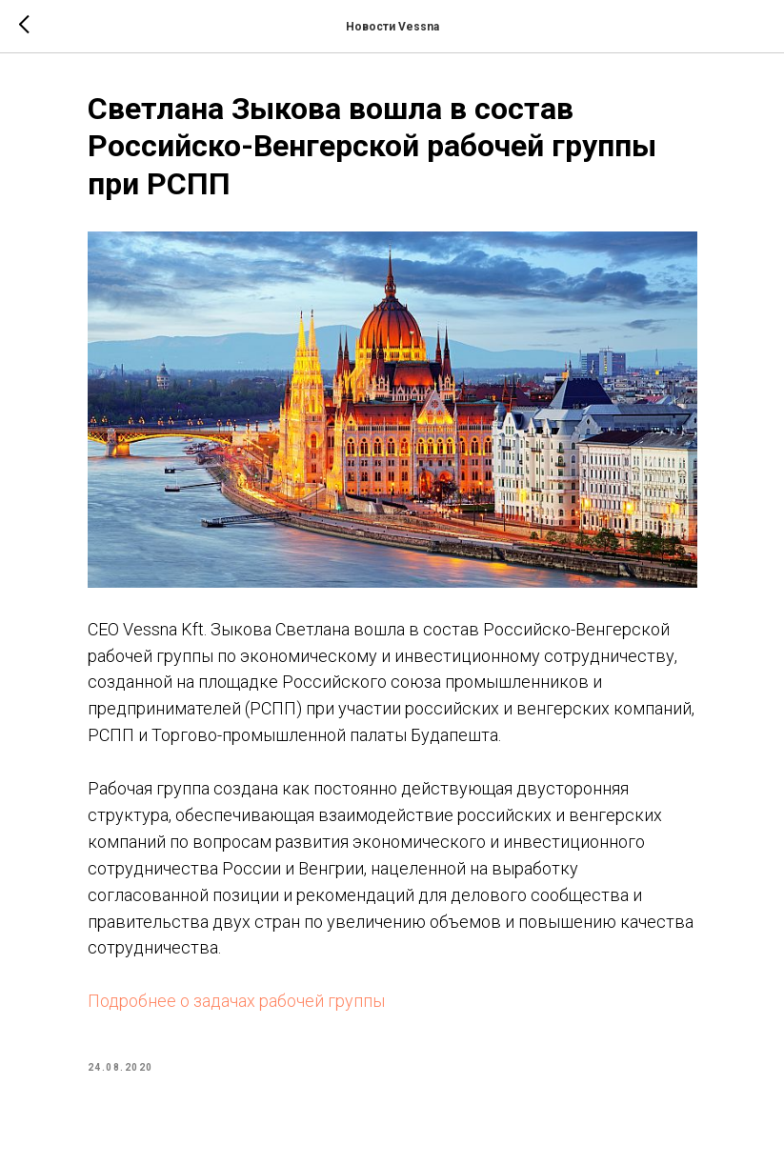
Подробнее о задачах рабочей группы (236, 1001)
